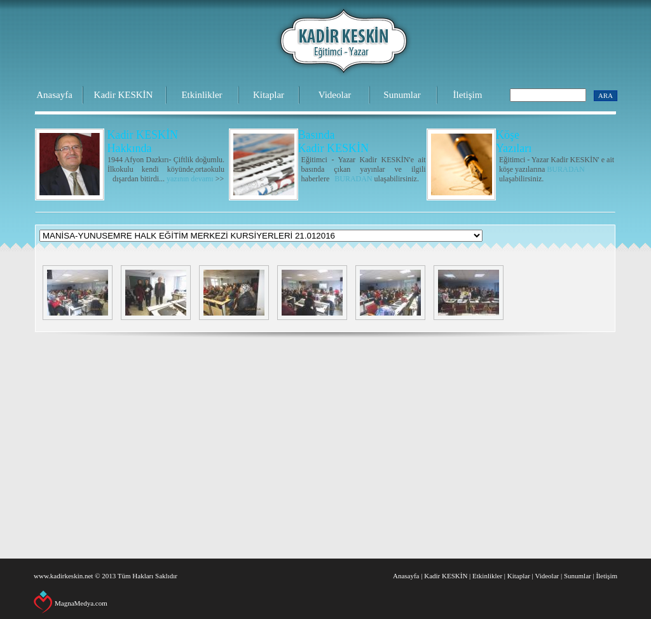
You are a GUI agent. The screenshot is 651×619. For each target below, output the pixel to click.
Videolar (335, 95)
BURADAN (353, 178)
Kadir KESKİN (123, 95)
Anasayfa (54, 95)
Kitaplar (268, 95)
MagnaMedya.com (81, 603)
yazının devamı (190, 178)
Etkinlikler (201, 95)
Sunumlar (401, 95)
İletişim (468, 95)
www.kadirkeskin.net (63, 576)
